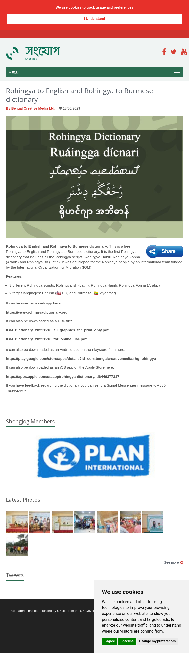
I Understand (94, 19)
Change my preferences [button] (157, 641)
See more (173, 562)
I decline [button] (127, 641)
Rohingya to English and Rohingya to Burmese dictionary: (57, 246)
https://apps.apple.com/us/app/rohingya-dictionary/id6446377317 (62, 376)
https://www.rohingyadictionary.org (37, 312)
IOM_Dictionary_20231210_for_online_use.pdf (46, 339)
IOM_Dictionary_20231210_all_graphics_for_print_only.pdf (57, 330)
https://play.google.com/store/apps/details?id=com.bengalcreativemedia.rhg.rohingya (81, 358)
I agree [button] (109, 641)
